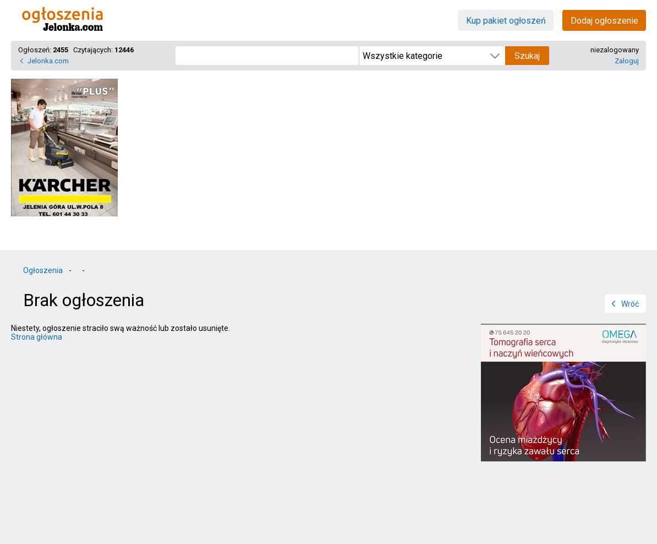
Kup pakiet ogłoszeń (506, 20)
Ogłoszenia (43, 270)
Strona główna (36, 337)
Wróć (630, 304)
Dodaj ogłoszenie (604, 20)
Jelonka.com (48, 61)
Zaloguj (627, 61)
